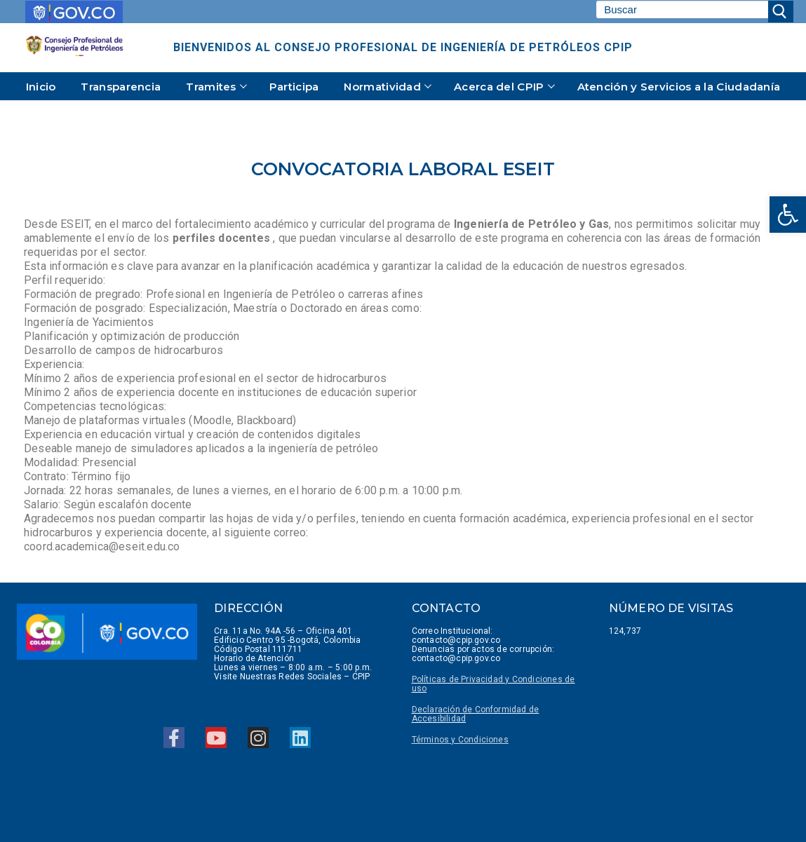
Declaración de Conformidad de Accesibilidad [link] (475, 714)
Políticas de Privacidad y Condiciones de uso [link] (493, 683)
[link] (788, 214)
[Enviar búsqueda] (780, 11)
